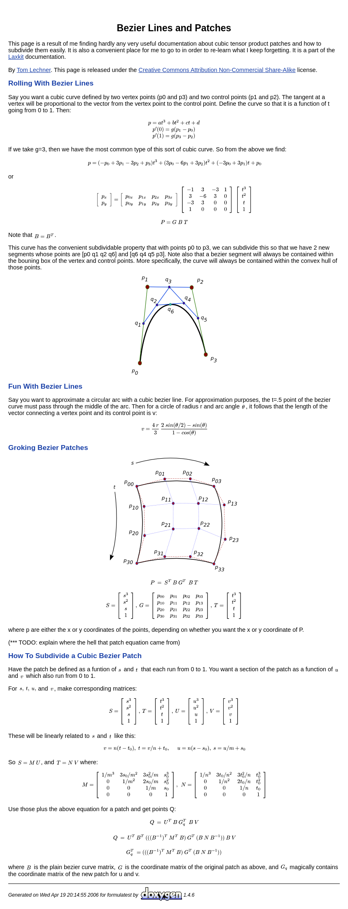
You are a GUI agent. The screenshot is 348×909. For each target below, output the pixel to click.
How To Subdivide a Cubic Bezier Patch (75, 656)
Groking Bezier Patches (48, 447)
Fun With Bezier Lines (45, 386)
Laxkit (16, 56)
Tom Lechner (34, 70)
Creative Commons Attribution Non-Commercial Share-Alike (217, 70)
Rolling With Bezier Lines (50, 83)
